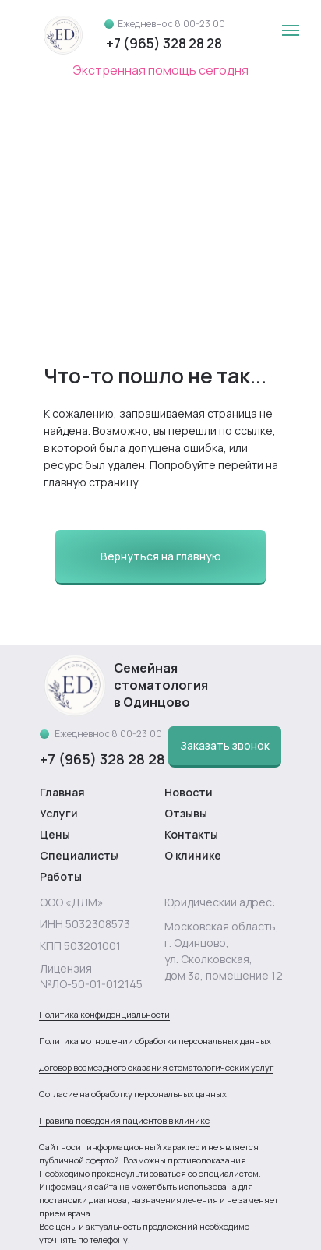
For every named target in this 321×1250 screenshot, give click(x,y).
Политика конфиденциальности (104, 1014)
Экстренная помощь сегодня (160, 70)
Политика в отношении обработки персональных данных (155, 1041)
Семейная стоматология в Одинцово (161, 685)
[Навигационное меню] (290, 30)
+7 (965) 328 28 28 (164, 43)
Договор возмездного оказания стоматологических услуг (156, 1067)
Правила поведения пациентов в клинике (124, 1120)
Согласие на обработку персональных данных (133, 1094)
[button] (224, 745)
